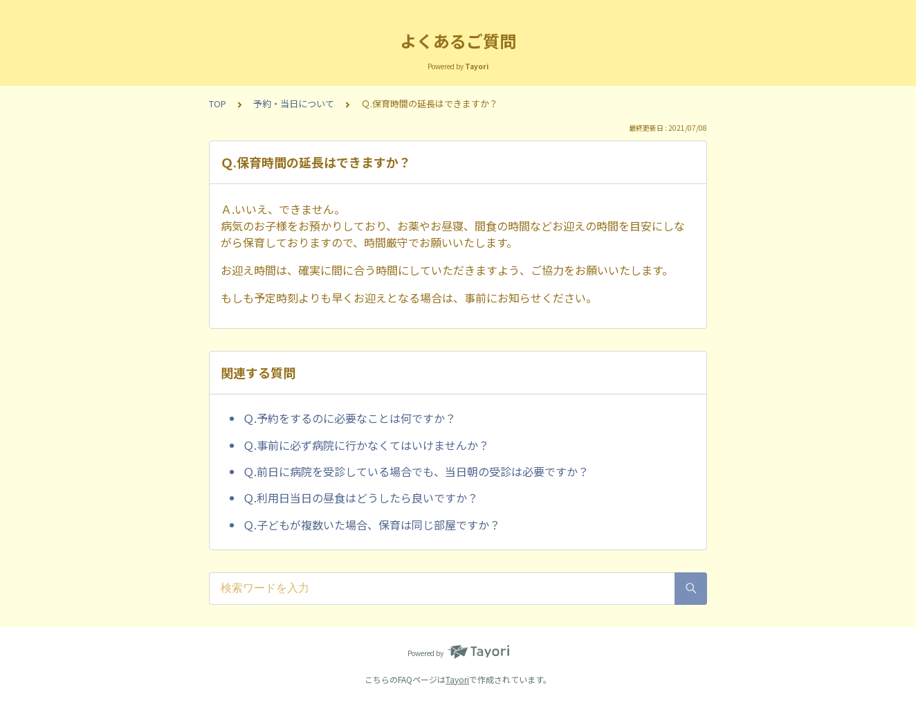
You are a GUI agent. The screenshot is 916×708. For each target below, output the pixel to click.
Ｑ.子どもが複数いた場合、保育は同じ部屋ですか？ (371, 524)
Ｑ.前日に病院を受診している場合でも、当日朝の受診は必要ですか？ (416, 471)
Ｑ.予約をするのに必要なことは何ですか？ (349, 418)
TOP (217, 103)
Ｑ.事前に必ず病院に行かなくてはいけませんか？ (366, 445)
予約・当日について (293, 103)
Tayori (457, 679)
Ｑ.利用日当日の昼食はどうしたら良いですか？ (360, 497)
